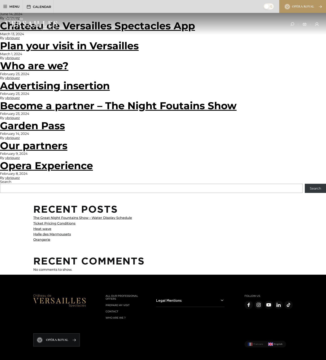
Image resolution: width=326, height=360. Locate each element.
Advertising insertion (55, 86)
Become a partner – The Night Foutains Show (118, 106)
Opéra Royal (302, 7)
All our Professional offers (122, 297)
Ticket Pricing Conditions (54, 223)
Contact (112, 311)
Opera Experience (46, 166)
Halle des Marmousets (52, 234)
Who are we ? (116, 317)
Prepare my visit (118, 305)
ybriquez (12, 38)
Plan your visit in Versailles (69, 46)
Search (5, 182)
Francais (255, 344)
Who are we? (34, 66)
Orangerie (41, 240)
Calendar (39, 6)
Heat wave (42, 229)
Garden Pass (32, 126)
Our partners (33, 146)
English (275, 344)
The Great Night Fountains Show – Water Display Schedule (82, 218)
